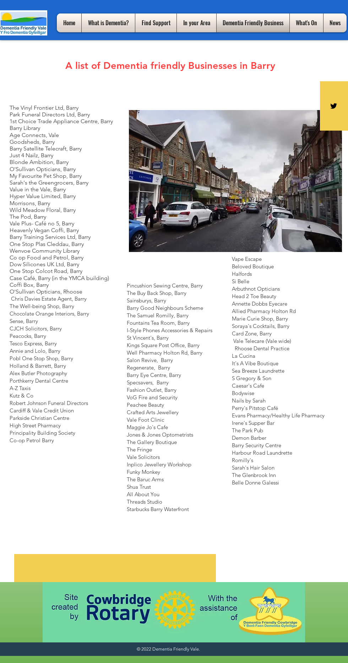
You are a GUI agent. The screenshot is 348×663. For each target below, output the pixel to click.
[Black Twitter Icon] (333, 106)
